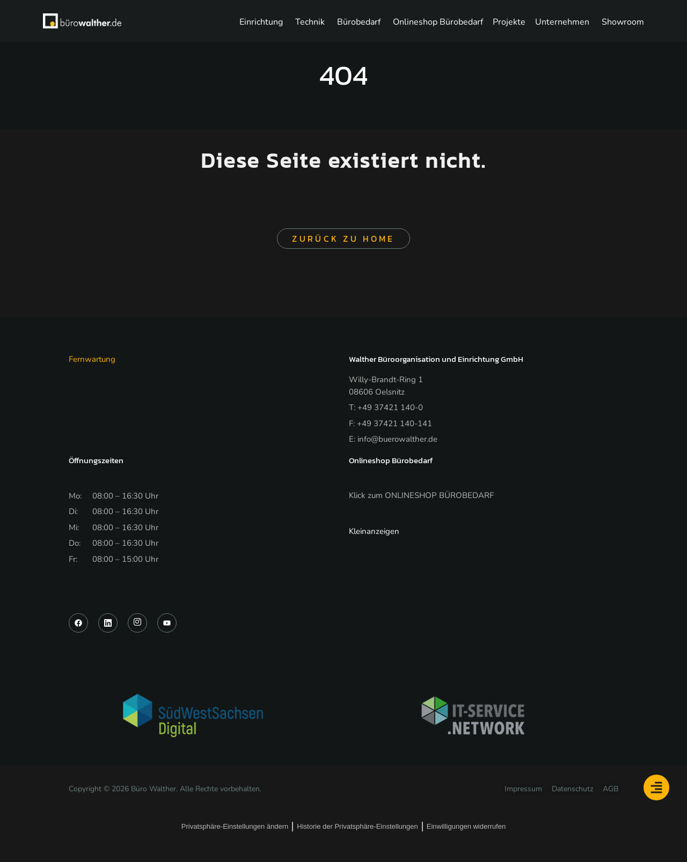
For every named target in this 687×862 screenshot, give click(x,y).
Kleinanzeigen (374, 533)
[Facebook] (78, 625)
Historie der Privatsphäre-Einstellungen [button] (357, 828)
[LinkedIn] (108, 625)
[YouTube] (167, 625)
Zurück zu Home (343, 240)
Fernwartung (92, 361)
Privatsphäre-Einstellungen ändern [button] (234, 828)
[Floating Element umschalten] (656, 787)
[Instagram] (137, 625)
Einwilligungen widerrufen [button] (466, 828)
